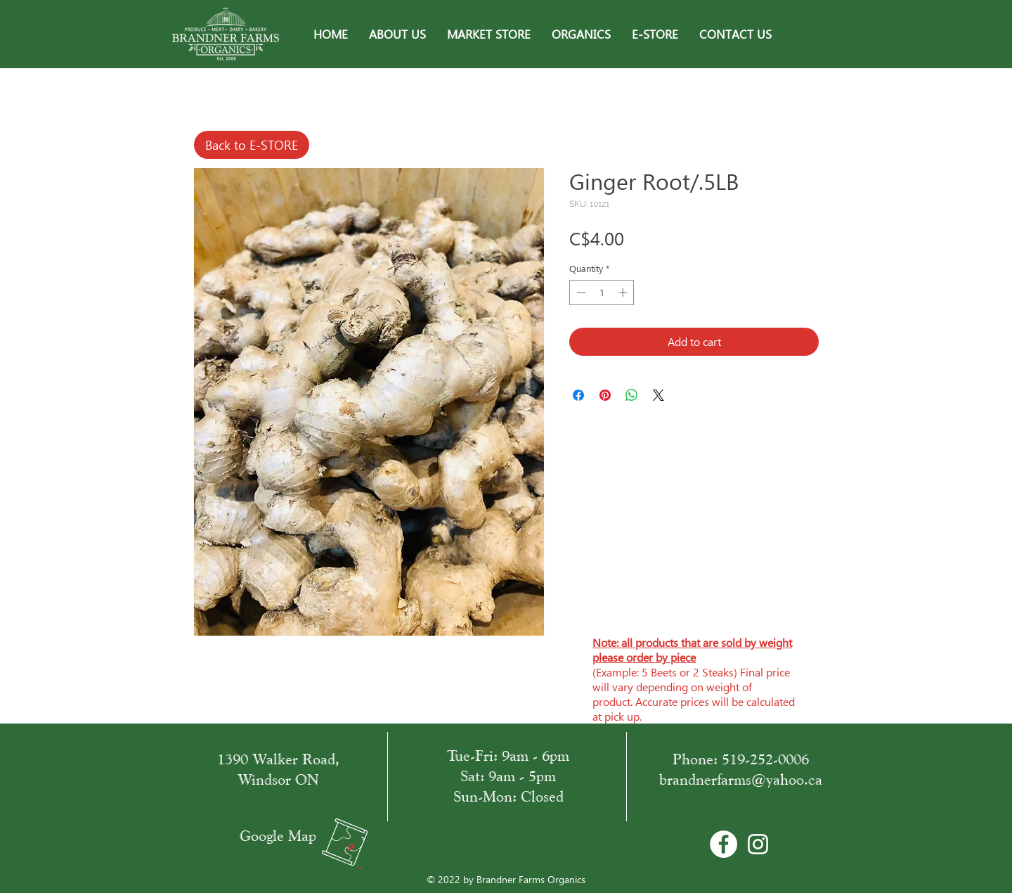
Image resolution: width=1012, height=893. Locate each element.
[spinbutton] (602, 292)
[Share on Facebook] (578, 395)
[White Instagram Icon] (758, 844)
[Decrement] (579, 292)
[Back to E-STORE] (251, 145)
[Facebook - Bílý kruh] (723, 844)
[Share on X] (658, 395)
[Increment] (624, 292)
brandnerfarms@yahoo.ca (740, 779)
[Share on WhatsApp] (631, 395)
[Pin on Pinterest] (605, 395)
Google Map (278, 835)
